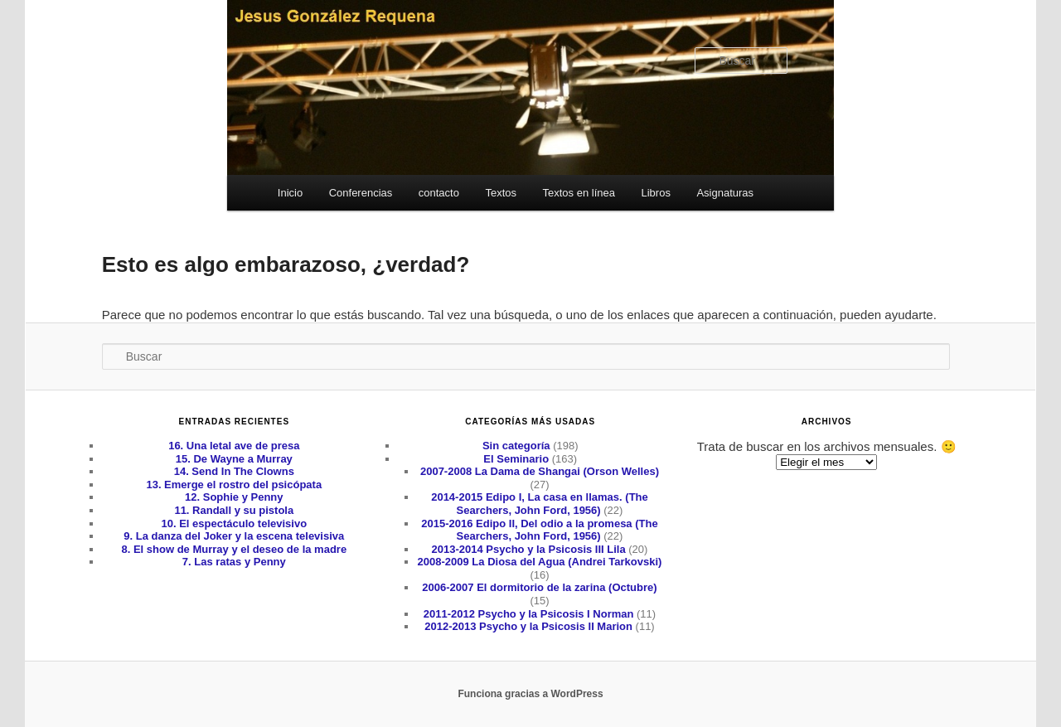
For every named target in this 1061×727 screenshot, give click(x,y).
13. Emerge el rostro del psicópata (234, 484)
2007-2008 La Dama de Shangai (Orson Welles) (539, 471)
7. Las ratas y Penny (234, 561)
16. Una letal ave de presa (233, 445)
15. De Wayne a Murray (234, 459)
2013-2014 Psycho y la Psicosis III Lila (529, 549)
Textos (500, 193)
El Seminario (516, 459)
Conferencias (361, 193)
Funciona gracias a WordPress (530, 694)
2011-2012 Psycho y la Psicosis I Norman (529, 614)
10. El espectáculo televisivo (235, 523)
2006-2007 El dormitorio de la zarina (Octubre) (539, 587)
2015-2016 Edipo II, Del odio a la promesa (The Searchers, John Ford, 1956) (539, 530)
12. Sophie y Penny (234, 497)
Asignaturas (724, 193)
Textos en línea (579, 193)
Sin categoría (516, 445)
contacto (439, 193)
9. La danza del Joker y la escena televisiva (234, 536)
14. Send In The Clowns (234, 471)
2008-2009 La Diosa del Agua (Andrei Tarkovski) (540, 561)
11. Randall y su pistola (233, 510)
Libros (655, 193)
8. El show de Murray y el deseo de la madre (233, 549)
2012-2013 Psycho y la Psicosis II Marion (528, 626)
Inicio (290, 193)
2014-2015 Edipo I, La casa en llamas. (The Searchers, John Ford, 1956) (539, 503)
